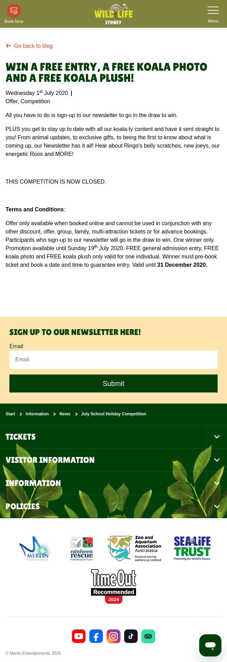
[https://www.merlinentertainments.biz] (35, 548)
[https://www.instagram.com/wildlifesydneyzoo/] (113, 636)
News (64, 414)
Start (10, 414)
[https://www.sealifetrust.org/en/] (192, 548)
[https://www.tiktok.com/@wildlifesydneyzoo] (131, 636)
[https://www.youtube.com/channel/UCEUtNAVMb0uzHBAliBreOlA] (79, 636)
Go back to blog (29, 46)
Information (37, 414)
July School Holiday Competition (113, 414)
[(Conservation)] (81, 548)
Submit (113, 383)
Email (16, 347)
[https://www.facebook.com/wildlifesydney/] (96, 636)
